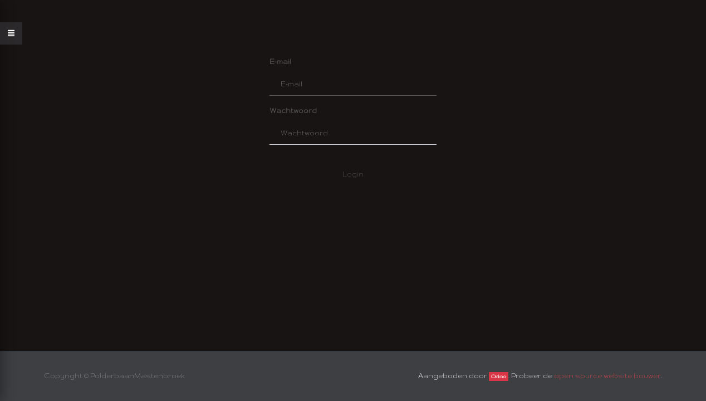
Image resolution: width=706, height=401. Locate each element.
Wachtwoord (293, 110)
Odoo (498, 376)
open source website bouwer (607, 375)
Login (353, 174)
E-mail (280, 61)
